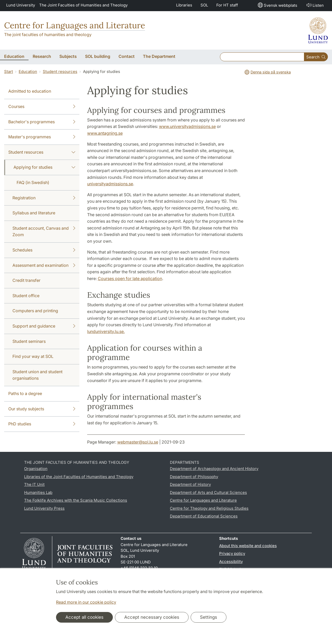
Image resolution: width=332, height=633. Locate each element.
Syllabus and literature (33, 212)
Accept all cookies (84, 617)
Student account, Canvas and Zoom (43, 231)
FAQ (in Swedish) (33, 182)
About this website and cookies (248, 545)
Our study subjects (41, 409)
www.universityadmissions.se (187, 126)
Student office (25, 295)
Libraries (184, 5)
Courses (41, 106)
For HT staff (227, 5)
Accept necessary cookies (151, 617)
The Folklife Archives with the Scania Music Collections (75, 500)
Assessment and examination (43, 265)
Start (8, 71)
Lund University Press (44, 508)
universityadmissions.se (110, 183)
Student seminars (29, 341)
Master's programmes (41, 137)
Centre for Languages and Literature (74, 25)
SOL (204, 5)
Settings (208, 617)
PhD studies (41, 424)
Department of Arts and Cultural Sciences (208, 492)
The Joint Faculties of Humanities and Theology (83, 5)
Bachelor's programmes (41, 122)
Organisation (35, 468)
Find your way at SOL (32, 356)
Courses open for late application (130, 278)
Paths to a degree (25, 393)
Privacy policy (232, 553)
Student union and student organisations (37, 375)
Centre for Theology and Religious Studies (209, 508)
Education (28, 71)
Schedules (43, 250)
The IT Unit (34, 484)
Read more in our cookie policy (86, 602)
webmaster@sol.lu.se (137, 442)
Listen (315, 5)
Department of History (190, 484)
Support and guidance (43, 326)
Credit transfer (26, 280)
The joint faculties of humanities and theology (48, 34)
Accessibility (231, 561)
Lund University (20, 5)
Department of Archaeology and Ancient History (214, 468)
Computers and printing (35, 310)
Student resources (60, 71)
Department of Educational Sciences (204, 516)
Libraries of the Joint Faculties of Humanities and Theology (78, 476)
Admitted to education (29, 91)
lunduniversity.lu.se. (106, 331)
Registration (43, 198)
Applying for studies (44, 167)
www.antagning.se (105, 133)
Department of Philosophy (194, 476)
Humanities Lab (38, 492)
